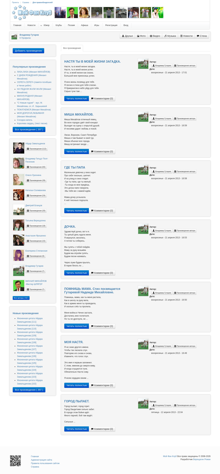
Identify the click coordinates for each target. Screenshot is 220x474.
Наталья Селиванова (35, 190)
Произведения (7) (35, 271)
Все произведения (72, 48)
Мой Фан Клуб (170, 456)
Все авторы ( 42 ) (21, 298)
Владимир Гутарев (34, 266)
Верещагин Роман (202, 459)
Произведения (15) (36, 241)
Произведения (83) (36, 167)
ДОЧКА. (70, 226)
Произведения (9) (35, 256)
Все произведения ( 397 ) (29, 129)
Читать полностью (77, 98)
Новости (186, 36)
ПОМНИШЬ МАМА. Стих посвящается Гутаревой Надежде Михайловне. (92, 290)
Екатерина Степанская (36, 251)
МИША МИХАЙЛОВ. (79, 114)
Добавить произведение (28, 50)
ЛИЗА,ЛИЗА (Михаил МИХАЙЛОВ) (33, 72)
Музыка (170, 36)
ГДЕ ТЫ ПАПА (74, 167)
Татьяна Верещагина (35, 220)
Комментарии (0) (102, 98)
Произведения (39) (36, 180)
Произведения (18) (36, 226)
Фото (141, 36)
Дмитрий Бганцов (33, 205)
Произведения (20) (36, 210)
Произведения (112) (36, 149)
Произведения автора (184, 65)
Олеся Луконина (33, 175)
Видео (155, 36)
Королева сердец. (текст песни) (32, 123)
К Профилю (25, 38)
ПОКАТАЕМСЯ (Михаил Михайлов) (34, 109)
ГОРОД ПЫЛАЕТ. (76, 401)
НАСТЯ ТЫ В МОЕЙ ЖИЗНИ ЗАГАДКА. (92, 61)
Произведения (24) (36, 195)
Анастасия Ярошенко (35, 236)
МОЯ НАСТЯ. (73, 342)
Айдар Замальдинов (35, 143)
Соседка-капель (24, 120)
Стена (202, 36)
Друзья (127, 36)
